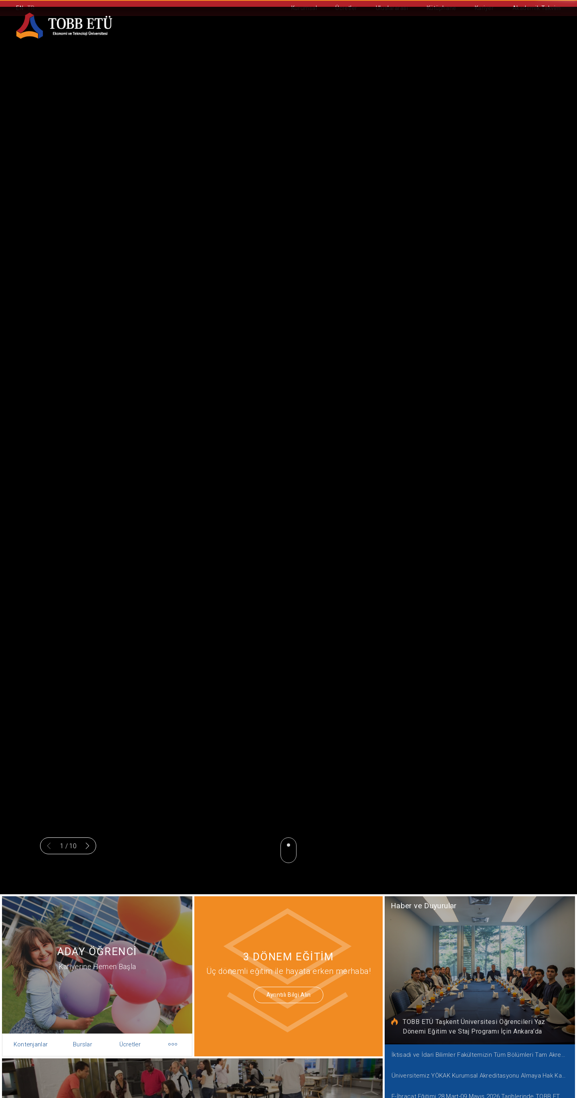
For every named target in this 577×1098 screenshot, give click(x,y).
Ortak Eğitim (333, 36)
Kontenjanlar (36, 1038)
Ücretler (346, 8)
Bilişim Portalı (463, 36)
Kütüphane (441, 8)
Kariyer (484, 8)
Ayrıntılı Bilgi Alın (283, 993)
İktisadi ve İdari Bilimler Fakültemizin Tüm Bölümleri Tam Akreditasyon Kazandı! (482, 1049)
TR (31, 8)
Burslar (81, 1038)
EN (19, 8)
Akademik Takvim (536, 8)
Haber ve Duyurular (427, 909)
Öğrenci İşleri (397, 36)
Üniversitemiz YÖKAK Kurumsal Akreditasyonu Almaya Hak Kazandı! (482, 1068)
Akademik (210, 36)
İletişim (520, 36)
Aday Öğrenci (269, 36)
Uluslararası (392, 8)
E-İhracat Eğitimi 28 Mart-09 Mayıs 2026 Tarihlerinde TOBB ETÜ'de (482, 1088)
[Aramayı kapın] (557, 36)
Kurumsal (304, 8)
